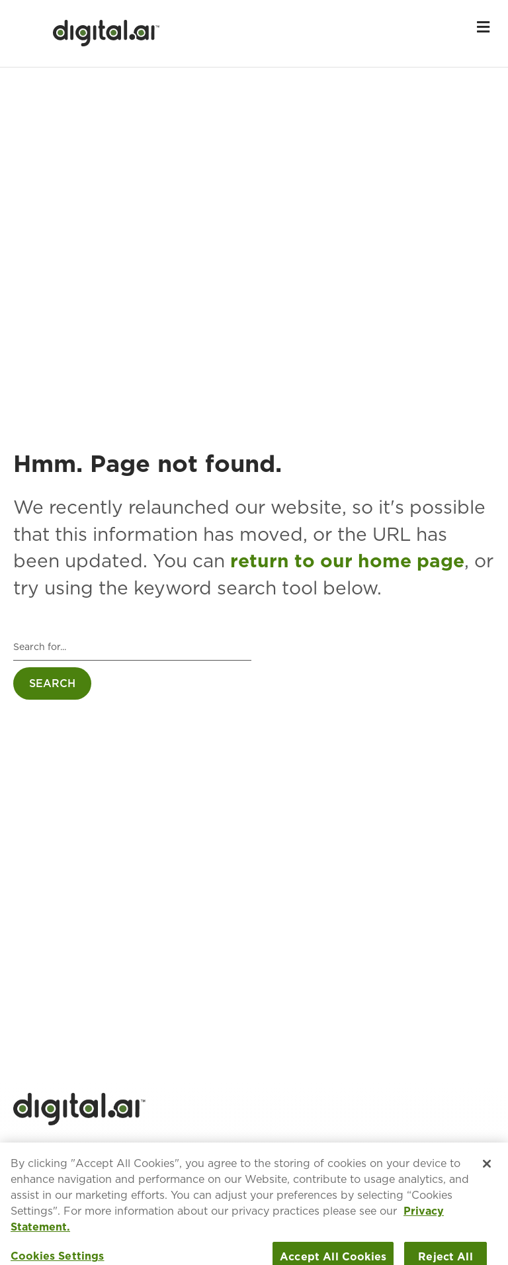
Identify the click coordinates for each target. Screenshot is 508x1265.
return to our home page (347, 560)
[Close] (486, 1171)
